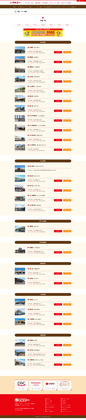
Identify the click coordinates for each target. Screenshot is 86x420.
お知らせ (30, 6)
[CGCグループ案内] (21, 387)
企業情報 (38, 3)
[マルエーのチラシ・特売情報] (50, 387)
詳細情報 (58, 54)
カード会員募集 (72, 6)
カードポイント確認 (54, 3)
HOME (14, 6)
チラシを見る (67, 54)
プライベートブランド (55, 6)
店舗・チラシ (22, 6)
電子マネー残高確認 (66, 3)
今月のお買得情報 (47, 6)
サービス (63, 6)
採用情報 (45, 3)
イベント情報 (39, 6)
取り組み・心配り (29, 3)
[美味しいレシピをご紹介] (35, 387)
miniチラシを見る (67, 122)
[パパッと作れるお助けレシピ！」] (64, 387)
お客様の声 (81, 0)
